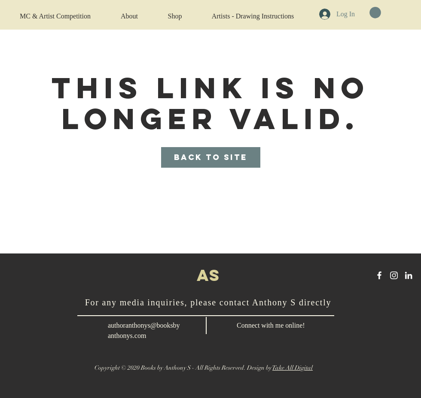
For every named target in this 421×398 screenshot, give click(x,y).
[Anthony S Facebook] (379, 275)
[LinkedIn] (408, 275)
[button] (375, 12)
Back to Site (210, 157)
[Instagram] (394, 275)
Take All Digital (292, 367)
